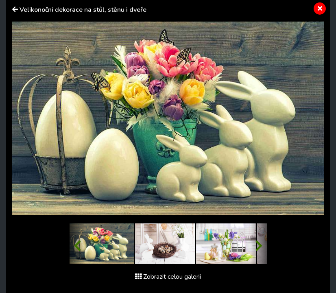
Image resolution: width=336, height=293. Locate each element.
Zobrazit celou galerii (168, 276)
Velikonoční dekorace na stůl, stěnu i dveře (83, 9)
